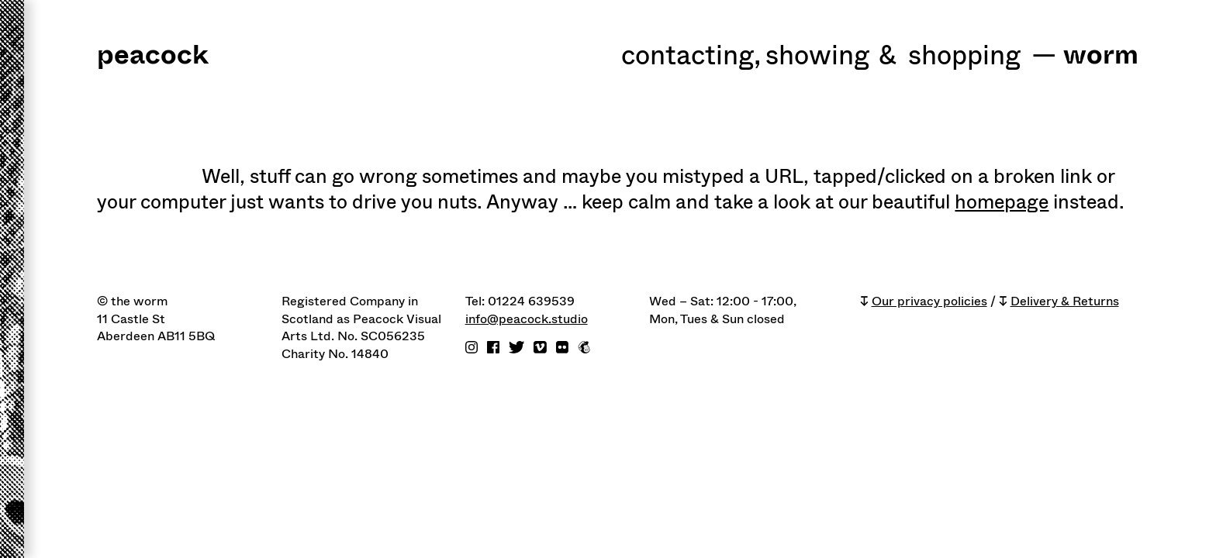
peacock (153, 56)
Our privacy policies (929, 301)
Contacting (691, 56)
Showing (817, 56)
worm (1100, 56)
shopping (964, 56)
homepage (1001, 202)
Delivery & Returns (1064, 301)
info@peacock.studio (526, 319)
